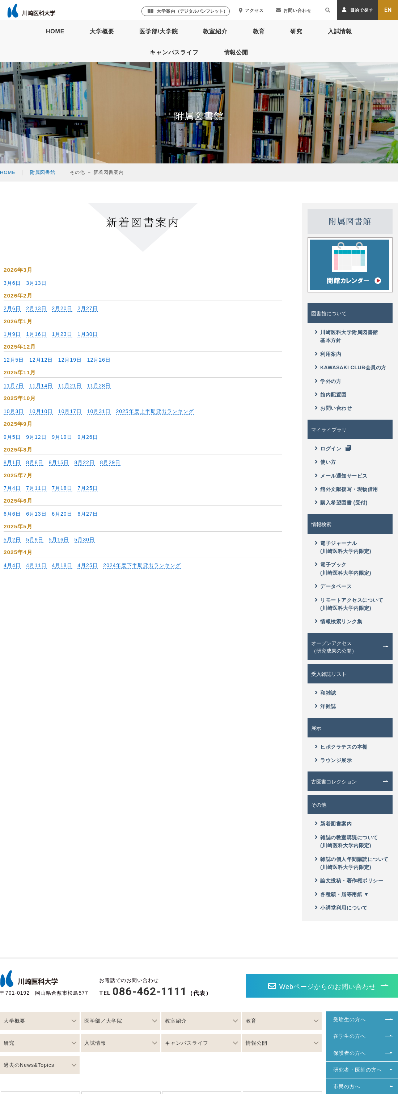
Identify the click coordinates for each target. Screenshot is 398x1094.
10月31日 (99, 411)
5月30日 (85, 539)
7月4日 (12, 488)
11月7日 (14, 385)
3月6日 (12, 283)
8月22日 (85, 462)
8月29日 (110, 462)
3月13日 (36, 283)
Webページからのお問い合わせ (322, 986)
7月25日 (87, 488)
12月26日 (99, 360)
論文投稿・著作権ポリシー (349, 880)
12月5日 (14, 360)
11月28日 (99, 385)
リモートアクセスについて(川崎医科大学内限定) (349, 604)
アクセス (251, 10)
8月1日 (12, 462)
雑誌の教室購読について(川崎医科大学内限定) (346, 841)
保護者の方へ (349, 1053)
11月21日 (70, 385)
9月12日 (36, 437)
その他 (318, 805)
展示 (316, 728)
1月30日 (87, 334)
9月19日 (62, 437)
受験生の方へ (349, 1019)
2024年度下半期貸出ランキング (142, 565)
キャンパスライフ (174, 52)
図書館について (329, 313)
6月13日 (36, 514)
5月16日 (59, 539)
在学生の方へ (349, 1036)
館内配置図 (331, 394)
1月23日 (62, 334)
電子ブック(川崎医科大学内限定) (343, 568)
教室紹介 (215, 31)
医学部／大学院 (103, 1021)
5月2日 (12, 539)
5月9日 (34, 539)
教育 (259, 31)
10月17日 (70, 411)
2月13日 (36, 308)
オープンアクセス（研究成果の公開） (334, 647)
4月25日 (87, 565)
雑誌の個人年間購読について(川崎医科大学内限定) (352, 863)
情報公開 (236, 52)
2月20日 (62, 308)
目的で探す (357, 10)
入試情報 (340, 31)
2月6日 (12, 308)
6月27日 (87, 514)
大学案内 (188, 11)
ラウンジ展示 (333, 760)
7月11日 (36, 488)
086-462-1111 (150, 991)
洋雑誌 (325, 706)
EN (388, 10)
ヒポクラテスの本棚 (341, 747)
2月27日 (87, 308)
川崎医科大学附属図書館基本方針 (346, 336)
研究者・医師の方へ (357, 1070)
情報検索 (321, 524)
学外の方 (328, 381)
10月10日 (41, 411)
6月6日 (12, 514)
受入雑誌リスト (329, 674)
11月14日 (41, 385)
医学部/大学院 (158, 31)
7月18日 (62, 488)
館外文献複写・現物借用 (346, 489)
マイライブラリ (329, 430)
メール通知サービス (341, 476)
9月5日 (12, 437)
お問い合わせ (294, 10)
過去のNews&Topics (29, 1065)
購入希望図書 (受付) (341, 502)
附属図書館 (42, 172)
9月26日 (87, 437)
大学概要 (102, 31)
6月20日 (62, 514)
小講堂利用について (341, 907)
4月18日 (62, 565)
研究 (296, 31)
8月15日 (59, 462)
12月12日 (41, 360)
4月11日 (36, 565)
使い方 (325, 462)
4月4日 (12, 565)
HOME (55, 31)
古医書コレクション (334, 782)
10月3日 (14, 411)
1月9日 (12, 334)
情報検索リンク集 (338, 621)
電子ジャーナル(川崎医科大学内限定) (343, 547)
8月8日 (34, 462)
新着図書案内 (333, 823)
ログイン (333, 448)
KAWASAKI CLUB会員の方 (350, 367)
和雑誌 (325, 693)
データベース (333, 586)
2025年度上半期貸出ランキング (155, 411)
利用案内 (328, 354)
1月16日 (36, 334)
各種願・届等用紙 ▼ (342, 894)
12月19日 (70, 360)
